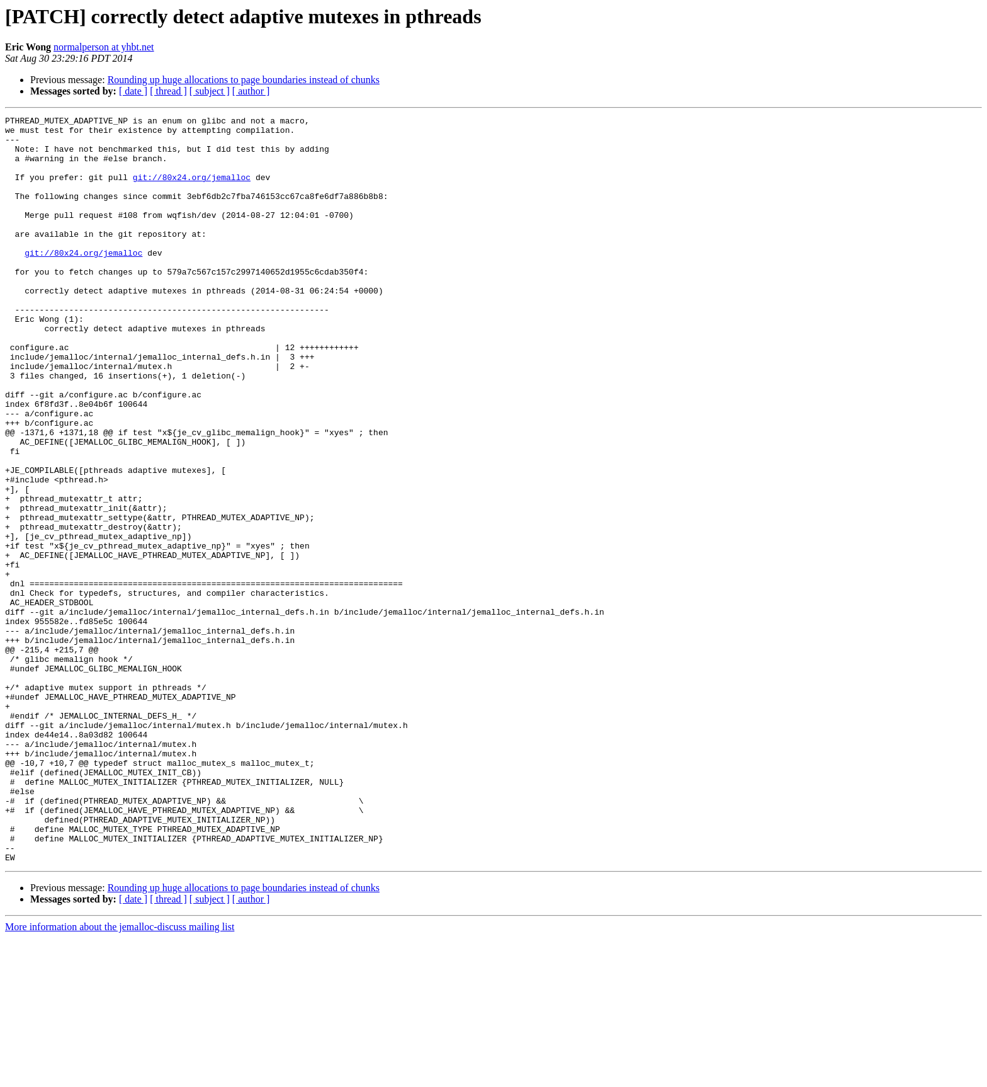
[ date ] (133, 91)
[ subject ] (209, 91)
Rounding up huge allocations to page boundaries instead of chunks (244, 79)
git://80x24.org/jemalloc (192, 190)
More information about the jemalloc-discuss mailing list (119, 1076)
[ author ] (251, 91)
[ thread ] (168, 91)
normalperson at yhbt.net (104, 47)
